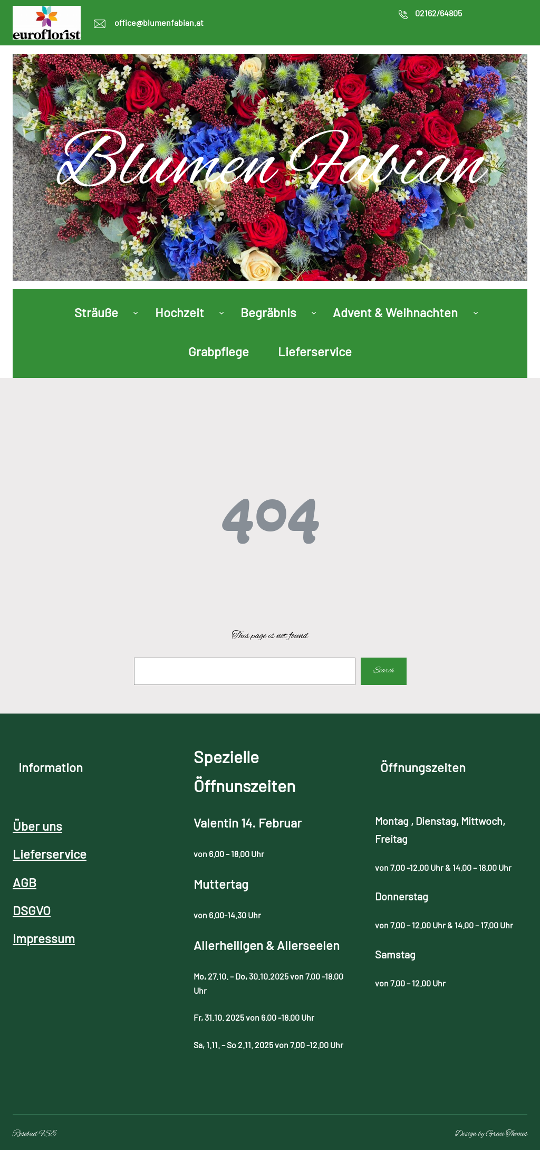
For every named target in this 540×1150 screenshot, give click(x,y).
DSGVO (32, 910)
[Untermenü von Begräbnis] (313, 312)
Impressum (44, 938)
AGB (24, 882)
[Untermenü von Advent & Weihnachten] (475, 312)
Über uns (37, 825)
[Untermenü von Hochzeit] (221, 312)
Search (383, 671)
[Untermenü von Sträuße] (135, 312)
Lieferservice (49, 853)
